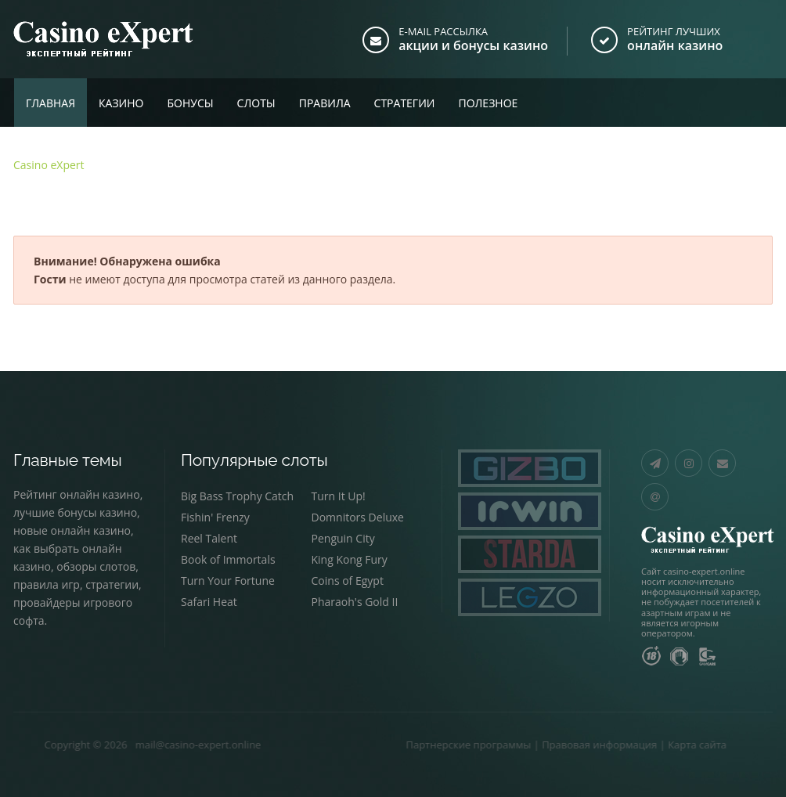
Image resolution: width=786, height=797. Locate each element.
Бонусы (190, 103)
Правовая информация (559, 744)
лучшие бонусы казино (75, 512)
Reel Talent (209, 538)
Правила (325, 103)
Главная (50, 103)
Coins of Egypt (348, 580)
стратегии (112, 584)
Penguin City (343, 538)
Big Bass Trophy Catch (237, 496)
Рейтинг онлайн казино (76, 494)
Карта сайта (657, 744)
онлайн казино (675, 45)
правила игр (46, 584)
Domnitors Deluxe (358, 517)
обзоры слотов (95, 566)
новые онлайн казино (72, 530)
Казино (121, 103)
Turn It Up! (339, 496)
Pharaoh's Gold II (355, 601)
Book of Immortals (228, 559)
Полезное (487, 103)
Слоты (256, 103)
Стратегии (404, 103)
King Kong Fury (350, 559)
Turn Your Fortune (228, 580)
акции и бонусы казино (473, 45)
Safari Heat (209, 601)
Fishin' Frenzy (215, 517)
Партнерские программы (428, 744)
